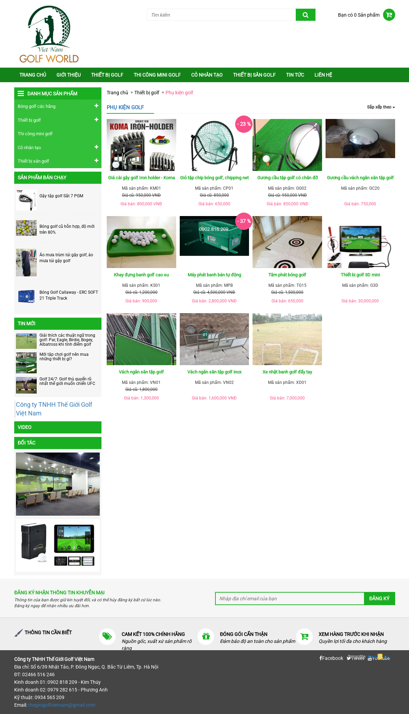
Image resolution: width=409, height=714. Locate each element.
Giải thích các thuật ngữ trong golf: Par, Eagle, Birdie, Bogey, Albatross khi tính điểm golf (67, 340)
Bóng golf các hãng (36, 106)
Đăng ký (379, 598)
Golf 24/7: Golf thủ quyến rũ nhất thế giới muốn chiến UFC (67, 381)
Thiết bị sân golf (254, 75)
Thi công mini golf (157, 75)
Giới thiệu (68, 75)
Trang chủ (32, 75)
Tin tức (295, 75)
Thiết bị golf (107, 75)
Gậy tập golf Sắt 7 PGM (61, 195)
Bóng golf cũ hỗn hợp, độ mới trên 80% (67, 229)
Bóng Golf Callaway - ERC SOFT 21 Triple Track (68, 295)
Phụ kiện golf (179, 92)
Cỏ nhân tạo (207, 75)
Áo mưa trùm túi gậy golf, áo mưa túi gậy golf (66, 257)
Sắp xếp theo (381, 107)
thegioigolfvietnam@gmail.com (61, 705)
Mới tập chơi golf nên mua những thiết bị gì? (64, 356)
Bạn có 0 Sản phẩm (359, 15)
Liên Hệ (323, 75)
